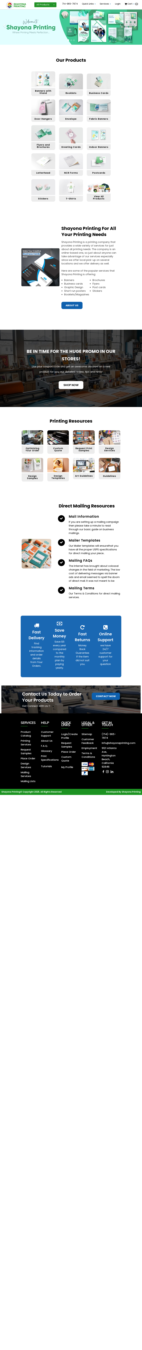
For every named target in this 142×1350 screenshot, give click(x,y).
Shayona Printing (131, 757)
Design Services (109, 418)
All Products (45, 4)
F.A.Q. (44, 713)
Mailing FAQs (80, 529)
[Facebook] (104, 738)
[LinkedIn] (111, 738)
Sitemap (86, 702)
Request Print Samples (83, 418)
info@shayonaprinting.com (117, 711)
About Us (46, 708)
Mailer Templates (84, 509)
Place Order (27, 725)
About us (72, 274)
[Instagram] (108, 738)
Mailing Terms (81, 557)
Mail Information (84, 485)
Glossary (46, 718)
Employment (89, 715)
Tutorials (46, 732)
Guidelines (109, 444)
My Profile (66, 733)
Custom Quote (58, 418)
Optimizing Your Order (32, 418)
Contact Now (106, 665)
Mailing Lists (27, 746)
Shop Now (71, 354)
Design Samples (32, 446)
